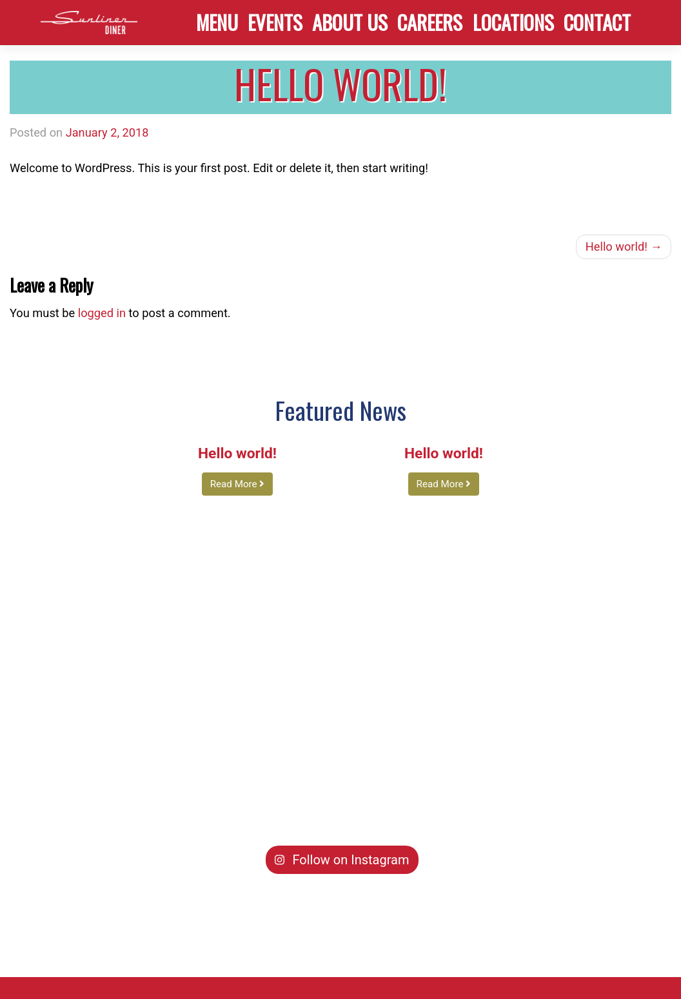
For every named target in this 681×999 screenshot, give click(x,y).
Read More (237, 484)
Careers (429, 22)
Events (275, 22)
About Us (350, 22)
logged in (102, 313)
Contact (597, 22)
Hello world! (616, 246)
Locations (513, 22)
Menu (217, 22)
